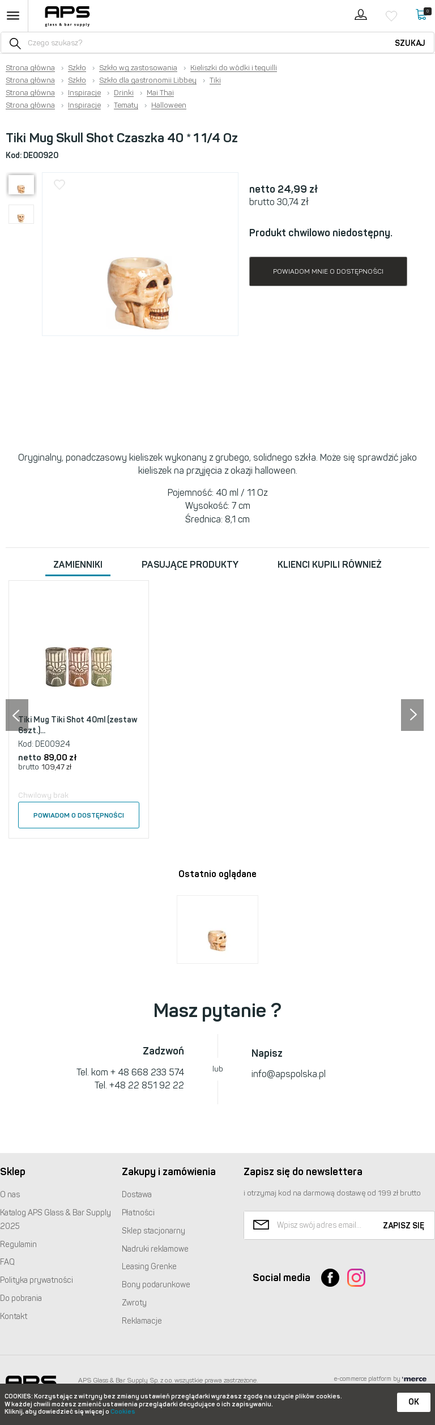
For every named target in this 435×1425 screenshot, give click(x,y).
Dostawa (137, 1194)
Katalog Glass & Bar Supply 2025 (55, 1219)
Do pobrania (21, 1298)
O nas (10, 1194)
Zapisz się (403, 1226)
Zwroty (134, 1303)
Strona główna (30, 68)
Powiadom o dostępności (78, 815)
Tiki (215, 80)
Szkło (77, 68)
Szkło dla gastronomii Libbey (148, 80)
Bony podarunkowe (156, 1285)
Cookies (122, 1411)
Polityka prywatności (36, 1280)
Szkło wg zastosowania (138, 68)
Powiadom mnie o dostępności (328, 271)
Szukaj (410, 43)
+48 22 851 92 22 (146, 1085)
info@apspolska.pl (288, 1074)
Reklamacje (142, 1321)
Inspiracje (84, 93)
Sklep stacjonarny (153, 1231)
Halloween (168, 105)
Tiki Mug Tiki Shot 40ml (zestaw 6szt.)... (78, 725)
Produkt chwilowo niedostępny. (321, 233)
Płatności (138, 1213)
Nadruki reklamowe (155, 1249)
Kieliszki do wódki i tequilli (233, 68)
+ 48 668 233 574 (147, 1072)
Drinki (124, 93)
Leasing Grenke (149, 1266)
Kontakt (13, 1316)
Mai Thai (160, 93)
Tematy (126, 105)
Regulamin (18, 1244)
